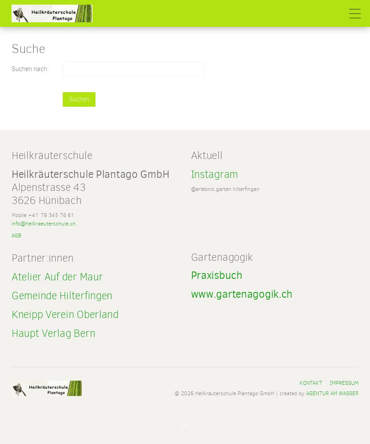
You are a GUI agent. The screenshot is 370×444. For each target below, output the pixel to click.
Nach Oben (185, 426)
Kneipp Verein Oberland (65, 314)
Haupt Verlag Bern (53, 333)
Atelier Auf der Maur (57, 277)
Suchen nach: (30, 69)
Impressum (344, 382)
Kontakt (311, 382)
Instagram (216, 174)
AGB (17, 235)
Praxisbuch (217, 275)
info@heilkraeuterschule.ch (44, 223)
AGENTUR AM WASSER (332, 393)
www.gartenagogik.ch (242, 294)
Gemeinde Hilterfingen (62, 295)
